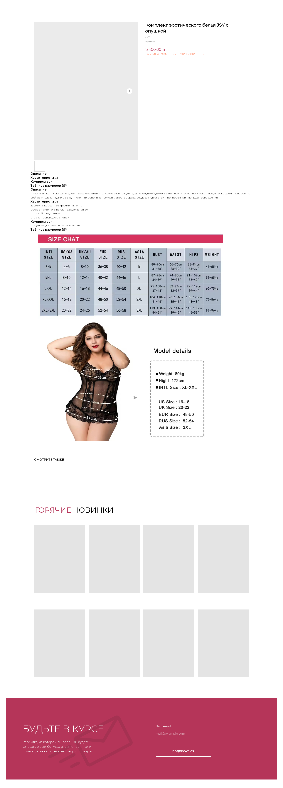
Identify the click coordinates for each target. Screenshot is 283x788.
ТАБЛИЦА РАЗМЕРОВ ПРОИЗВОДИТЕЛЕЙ (175, 54)
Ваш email (163, 726)
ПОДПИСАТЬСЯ (183, 751)
